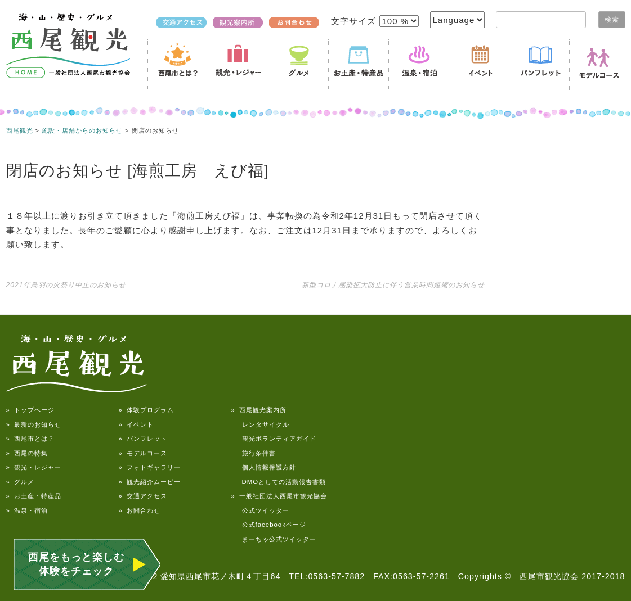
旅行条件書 (253, 453)
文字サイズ (355, 21)
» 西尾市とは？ (30, 438)
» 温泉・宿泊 (27, 510)
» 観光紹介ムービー (150, 481)
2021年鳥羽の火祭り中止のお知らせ (66, 285)
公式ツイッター (260, 510)
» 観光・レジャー (33, 467)
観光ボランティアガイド (273, 438)
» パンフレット (143, 438)
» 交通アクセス (143, 495)
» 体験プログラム (146, 409)
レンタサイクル (260, 424)
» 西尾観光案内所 (259, 409)
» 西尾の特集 (27, 453)
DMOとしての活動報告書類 (278, 481)
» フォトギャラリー (150, 467)
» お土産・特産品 (33, 495)
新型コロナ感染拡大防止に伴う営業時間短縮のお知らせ (393, 285)
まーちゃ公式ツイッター (273, 539)
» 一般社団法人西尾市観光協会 (279, 495)
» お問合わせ (139, 510)
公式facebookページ (268, 524)
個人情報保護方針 (263, 467)
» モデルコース (143, 453)
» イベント (136, 424)
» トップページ (30, 409)
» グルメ (20, 481)
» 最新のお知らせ (33, 424)
